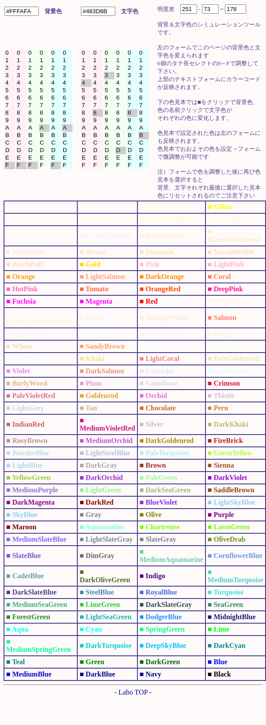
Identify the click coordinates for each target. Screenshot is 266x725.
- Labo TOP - (133, 692)
